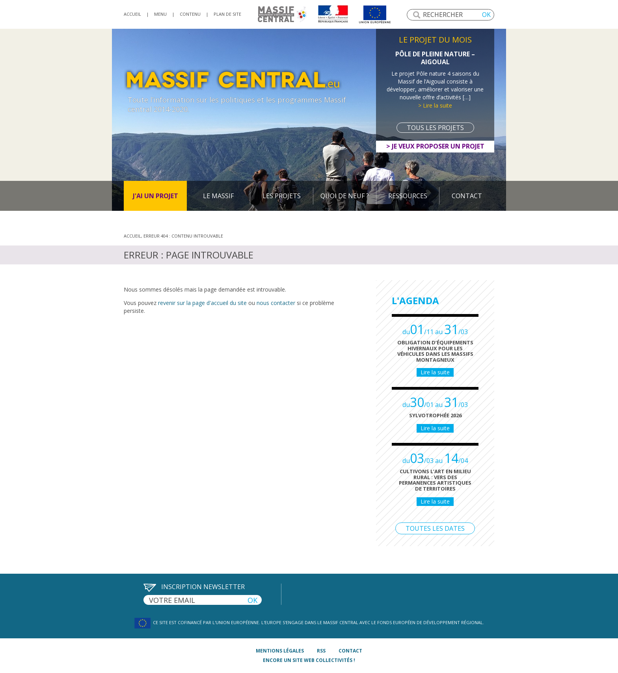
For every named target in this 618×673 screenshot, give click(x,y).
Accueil (132, 236)
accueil (132, 14)
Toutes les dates (435, 528)
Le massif (218, 195)
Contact (467, 195)
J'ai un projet (155, 195)
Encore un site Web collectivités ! (309, 660)
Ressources (407, 195)
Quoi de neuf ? (344, 195)
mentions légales (280, 650)
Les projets (281, 195)
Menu (160, 14)
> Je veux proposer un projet (435, 146)
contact (350, 650)
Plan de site (227, 14)
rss (321, 650)
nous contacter (276, 303)
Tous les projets (435, 127)
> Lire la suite (435, 105)
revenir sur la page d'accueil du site (202, 303)
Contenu (190, 14)
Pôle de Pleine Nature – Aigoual (435, 58)
